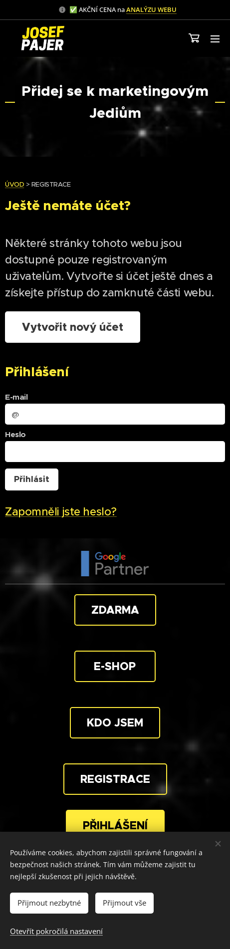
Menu (215, 38)
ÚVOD (14, 184)
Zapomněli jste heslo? (61, 512)
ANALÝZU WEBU (151, 9)
